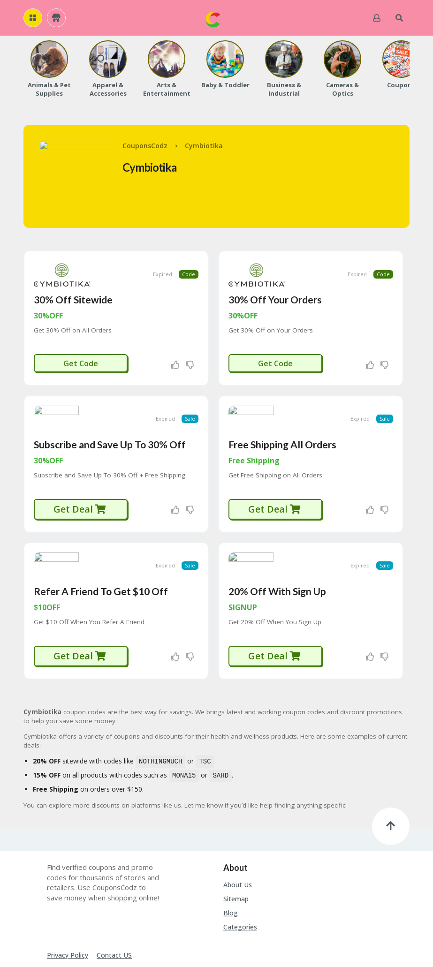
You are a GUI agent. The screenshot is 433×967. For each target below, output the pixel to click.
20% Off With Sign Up (277, 552)
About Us (237, 843)
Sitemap (236, 857)
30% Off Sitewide (73, 286)
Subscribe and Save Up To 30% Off (110, 418)
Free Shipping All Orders (282, 418)
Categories (240, 885)
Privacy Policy (67, 913)
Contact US (114, 913)
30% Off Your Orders (275, 286)
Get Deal (79, 482)
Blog (230, 871)
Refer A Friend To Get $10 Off (101, 552)
